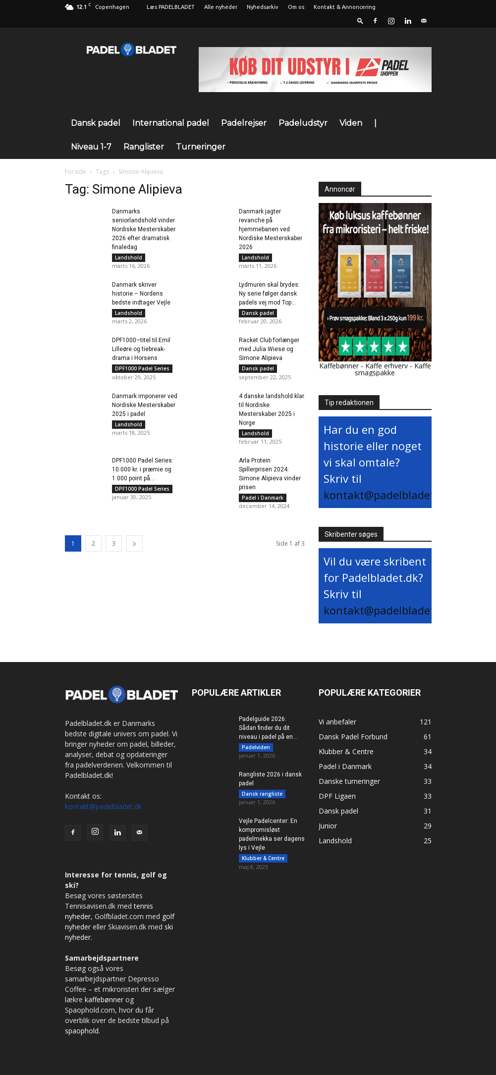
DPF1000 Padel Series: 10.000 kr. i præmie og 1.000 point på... (142, 478)
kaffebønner (104, 999)
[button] (360, 20)
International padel (170, 123)
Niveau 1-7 (91, 147)
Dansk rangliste (262, 796)
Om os (296, 7)
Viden (350, 123)
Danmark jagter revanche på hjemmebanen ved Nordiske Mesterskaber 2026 (270, 229)
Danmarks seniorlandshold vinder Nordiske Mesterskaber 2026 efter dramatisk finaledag (143, 229)
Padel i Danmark (262, 507)
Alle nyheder (220, 7)
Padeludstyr (303, 123)
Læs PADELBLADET (171, 7)
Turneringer (200, 147)
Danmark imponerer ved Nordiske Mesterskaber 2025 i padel (144, 412)
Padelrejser (244, 123)
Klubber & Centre (263, 863)
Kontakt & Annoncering (345, 7)
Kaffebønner (339, 365)
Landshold (128, 257)
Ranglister (143, 147)
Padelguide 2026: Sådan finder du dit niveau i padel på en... (268, 728)
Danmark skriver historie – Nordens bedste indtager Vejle (141, 296)
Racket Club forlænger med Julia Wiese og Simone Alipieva (269, 354)
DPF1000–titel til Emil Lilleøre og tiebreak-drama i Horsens (141, 354)
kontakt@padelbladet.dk (387, 494)
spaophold (82, 1030)
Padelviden (256, 747)
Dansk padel (95, 123)
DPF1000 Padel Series (142, 373)
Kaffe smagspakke (393, 369)
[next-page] (134, 555)
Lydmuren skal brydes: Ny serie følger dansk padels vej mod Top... (269, 296)
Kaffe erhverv (386, 365)
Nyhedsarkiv (262, 7)
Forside (75, 171)
